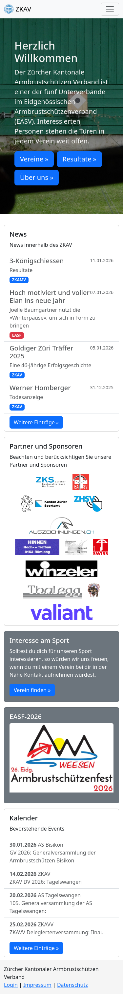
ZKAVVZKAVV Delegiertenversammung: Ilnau (57, 928)
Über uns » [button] (36, 177)
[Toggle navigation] (110, 9)
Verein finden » (32, 690)
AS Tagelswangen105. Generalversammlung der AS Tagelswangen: (51, 903)
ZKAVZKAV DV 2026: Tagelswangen (46, 877)
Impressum (37, 984)
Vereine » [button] (34, 159)
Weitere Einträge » (36, 422)
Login (11, 984)
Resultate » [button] (79, 159)
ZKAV (17, 9)
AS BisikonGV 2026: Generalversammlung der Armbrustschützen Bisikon (53, 852)
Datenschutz (72, 984)
